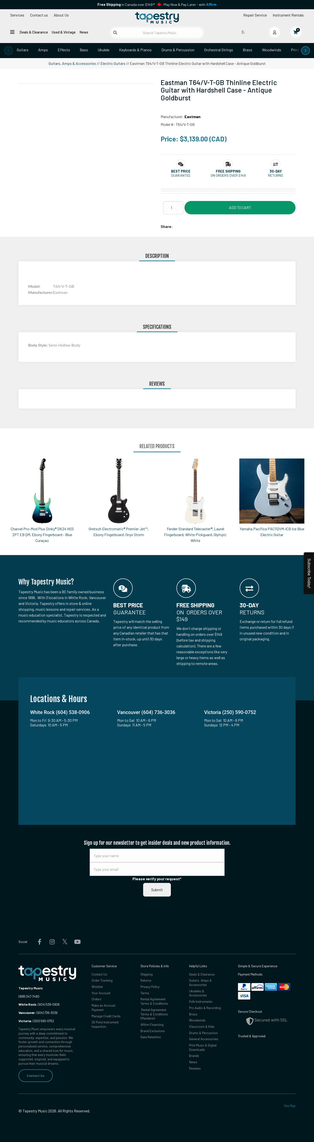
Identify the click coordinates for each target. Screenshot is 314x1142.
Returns (145, 980)
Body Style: (38, 345)
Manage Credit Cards (106, 1016)
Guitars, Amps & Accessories (72, 63)
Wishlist (97, 987)
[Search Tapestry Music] (157, 32)
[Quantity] (173, 207)
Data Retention (150, 1037)
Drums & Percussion (177, 49)
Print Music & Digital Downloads (203, 1047)
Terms (144, 993)
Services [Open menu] (17, 15)
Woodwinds (271, 49)
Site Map (290, 1106)
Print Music (300, 49)
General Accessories (203, 1039)
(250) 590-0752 (36, 1021)
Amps (43, 49)
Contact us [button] (39, 15)
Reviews (195, 1068)
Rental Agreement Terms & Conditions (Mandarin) (154, 1014)
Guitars (22, 49)
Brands (194, 1056)
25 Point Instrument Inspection (105, 1024)
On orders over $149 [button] (228, 175)
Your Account (101, 993)
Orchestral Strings (218, 49)
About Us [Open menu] (61, 15)
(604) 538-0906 (39, 1004)
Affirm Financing (152, 1024)
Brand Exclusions (152, 1031)
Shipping (146, 974)
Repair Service (255, 15)
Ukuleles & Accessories (198, 993)
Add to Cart (240, 207)
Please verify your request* (157, 878)
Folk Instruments (200, 1001)
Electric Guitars (112, 63)
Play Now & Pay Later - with (190, 4)
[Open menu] (12, 31)
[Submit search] (115, 32)
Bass (84, 49)
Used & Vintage (64, 32)
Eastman (192, 116)
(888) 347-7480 (28, 996)
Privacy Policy (149, 987)
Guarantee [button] (181, 175)
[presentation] (8, 50)
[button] (181, 171)
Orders (96, 999)
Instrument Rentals (288, 15)
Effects (64, 49)
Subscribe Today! (309, 573)
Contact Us (35, 1075)
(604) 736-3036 (38, 1013)
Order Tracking (102, 980)
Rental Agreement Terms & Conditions (154, 1001)
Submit (157, 889)
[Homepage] (157, 17)
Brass (247, 49)
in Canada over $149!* (126, 4)
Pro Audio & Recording (205, 1008)
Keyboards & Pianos (135, 49)
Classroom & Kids (201, 1026)
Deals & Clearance (33, 32)
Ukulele (103, 49)
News (83, 32)
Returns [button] (275, 175)
